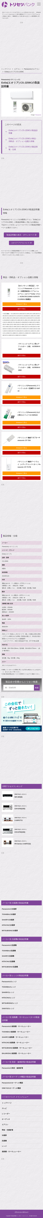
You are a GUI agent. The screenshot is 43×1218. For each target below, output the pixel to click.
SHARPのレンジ (8, 992)
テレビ (4, 1108)
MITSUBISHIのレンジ (10, 1003)
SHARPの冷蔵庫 (8, 920)
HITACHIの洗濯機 (8, 961)
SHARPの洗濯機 (8, 956)
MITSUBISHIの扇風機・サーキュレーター (17, 1048)
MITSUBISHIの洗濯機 (10, 967)
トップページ (6, 69)
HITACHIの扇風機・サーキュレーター (15, 1042)
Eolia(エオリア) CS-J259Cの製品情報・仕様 (23, 148)
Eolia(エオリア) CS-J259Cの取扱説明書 (23, 131)
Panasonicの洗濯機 (9, 945)
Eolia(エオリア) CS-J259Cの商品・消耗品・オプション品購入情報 (23, 140)
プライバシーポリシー (21, 1212)
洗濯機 (4, 1141)
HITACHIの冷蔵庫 (8, 925)
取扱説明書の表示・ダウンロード (20, 235)
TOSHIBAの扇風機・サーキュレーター (16, 1032)
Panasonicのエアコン (32, 69)
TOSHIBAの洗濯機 (9, 951)
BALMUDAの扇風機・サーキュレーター (16, 1053)
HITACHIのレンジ (8, 998)
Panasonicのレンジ (9, 981)
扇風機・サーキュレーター (11, 1151)
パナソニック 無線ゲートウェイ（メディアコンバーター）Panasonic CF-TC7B (29, 464)
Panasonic (38, 115)
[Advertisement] (21, 45)
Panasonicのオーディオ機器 (12, 1083)
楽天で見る (22, 309)
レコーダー (6, 1114)
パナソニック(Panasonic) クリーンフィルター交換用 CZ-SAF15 (29, 388)
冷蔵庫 (4, 1135)
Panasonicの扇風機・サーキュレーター (16, 1026)
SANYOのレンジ (8, 1008)
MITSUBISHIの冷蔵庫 (10, 930)
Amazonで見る (21, 304)
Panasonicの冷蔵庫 (9, 909)
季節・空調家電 (7, 1130)
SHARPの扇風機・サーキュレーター (15, 1037)
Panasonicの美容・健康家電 (12, 1068)
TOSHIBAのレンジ (9, 987)
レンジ (4, 1146)
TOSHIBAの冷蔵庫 (9, 914)
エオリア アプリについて (20, 243)
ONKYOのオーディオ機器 (11, 1088)
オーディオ (6, 1119)
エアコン (17, 69)
